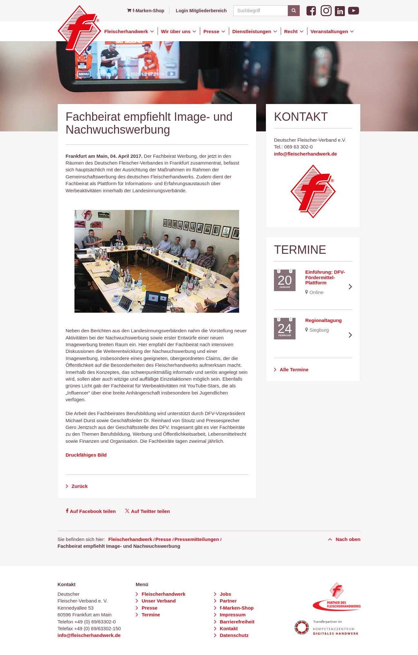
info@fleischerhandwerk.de (305, 154)
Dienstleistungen (252, 31)
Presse (211, 31)
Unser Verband (158, 600)
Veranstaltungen (330, 31)
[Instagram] (326, 10)
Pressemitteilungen (196, 539)
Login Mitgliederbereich (201, 10)
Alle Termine (293, 369)
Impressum (232, 614)
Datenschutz (233, 635)
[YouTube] (353, 10)
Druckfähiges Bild (86, 455)
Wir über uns (176, 31)
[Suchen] (294, 10)
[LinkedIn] (340, 10)
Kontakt (228, 628)
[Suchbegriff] (265, 10)
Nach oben (348, 539)
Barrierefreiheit (237, 621)
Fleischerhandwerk (127, 31)
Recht (291, 31)
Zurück (79, 486)
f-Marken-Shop (145, 10)
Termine (150, 614)
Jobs (225, 594)
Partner (228, 600)
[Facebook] (311, 10)
